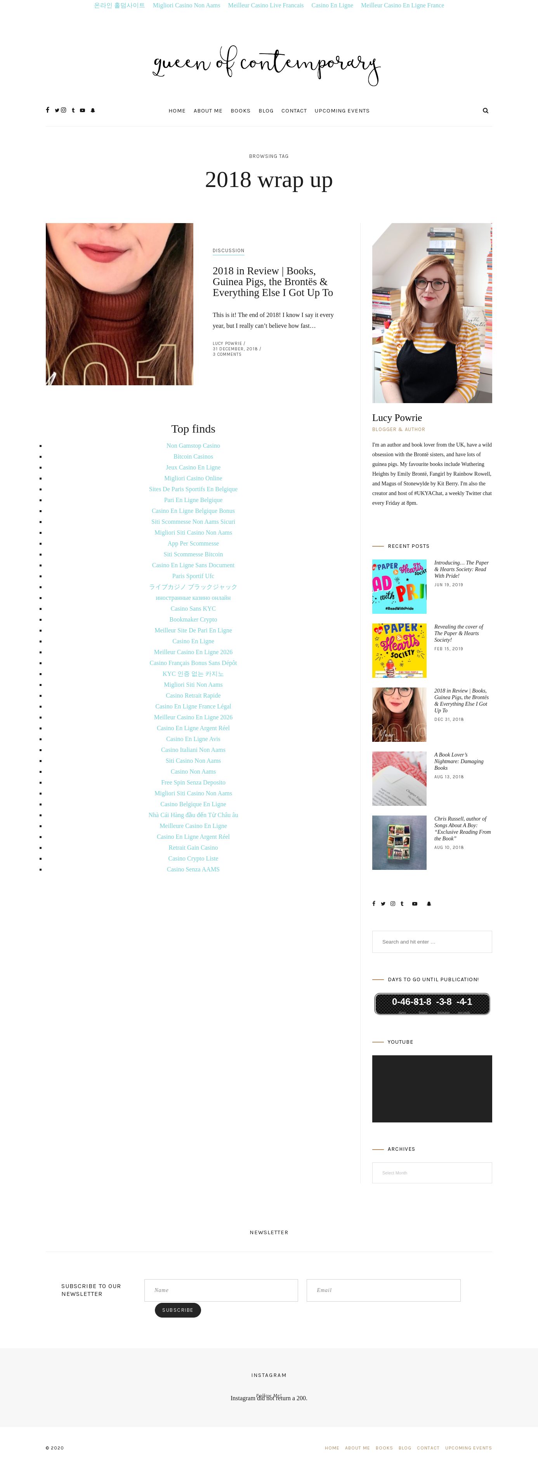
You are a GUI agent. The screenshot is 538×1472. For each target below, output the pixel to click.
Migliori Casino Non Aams (186, 5)
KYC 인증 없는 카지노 (193, 673)
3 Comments (227, 354)
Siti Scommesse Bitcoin (193, 554)
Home (177, 110)
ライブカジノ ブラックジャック (193, 587)
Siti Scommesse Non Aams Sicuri (193, 521)
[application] (432, 1089)
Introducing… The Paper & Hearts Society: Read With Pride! (461, 569)
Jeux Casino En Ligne (193, 467)
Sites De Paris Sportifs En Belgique (193, 489)
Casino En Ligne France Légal (193, 706)
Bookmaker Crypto (193, 619)
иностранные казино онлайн (193, 597)
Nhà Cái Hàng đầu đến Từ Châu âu (193, 815)
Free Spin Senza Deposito (193, 782)
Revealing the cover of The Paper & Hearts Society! (458, 633)
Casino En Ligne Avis (193, 739)
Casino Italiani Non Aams (193, 749)
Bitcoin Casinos (193, 456)
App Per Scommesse (193, 543)
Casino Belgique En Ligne (193, 804)
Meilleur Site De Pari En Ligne (193, 630)
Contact (294, 110)
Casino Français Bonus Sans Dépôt (193, 663)
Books (241, 110)
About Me (208, 110)
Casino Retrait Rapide (193, 695)
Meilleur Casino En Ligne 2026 (193, 652)
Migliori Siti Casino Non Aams (193, 532)
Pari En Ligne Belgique (193, 500)
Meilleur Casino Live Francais (266, 5)
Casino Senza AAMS (193, 869)
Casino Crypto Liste (193, 858)
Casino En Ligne (333, 5)
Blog (266, 110)
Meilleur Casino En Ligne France (402, 5)
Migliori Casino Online (193, 478)
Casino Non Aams (193, 771)
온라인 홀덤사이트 (119, 5)
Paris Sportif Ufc (193, 576)
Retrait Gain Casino (193, 847)
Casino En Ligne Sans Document (193, 565)
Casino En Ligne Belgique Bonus (193, 510)
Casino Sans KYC (193, 608)
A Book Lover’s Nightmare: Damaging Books (459, 761)
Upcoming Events (342, 110)
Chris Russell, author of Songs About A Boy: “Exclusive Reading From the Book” (462, 829)
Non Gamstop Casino (193, 445)
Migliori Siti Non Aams (193, 684)
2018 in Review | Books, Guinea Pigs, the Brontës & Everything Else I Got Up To (273, 281)
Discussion (229, 250)
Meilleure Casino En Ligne (193, 826)
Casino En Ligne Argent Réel (193, 728)
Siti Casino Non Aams (193, 760)
